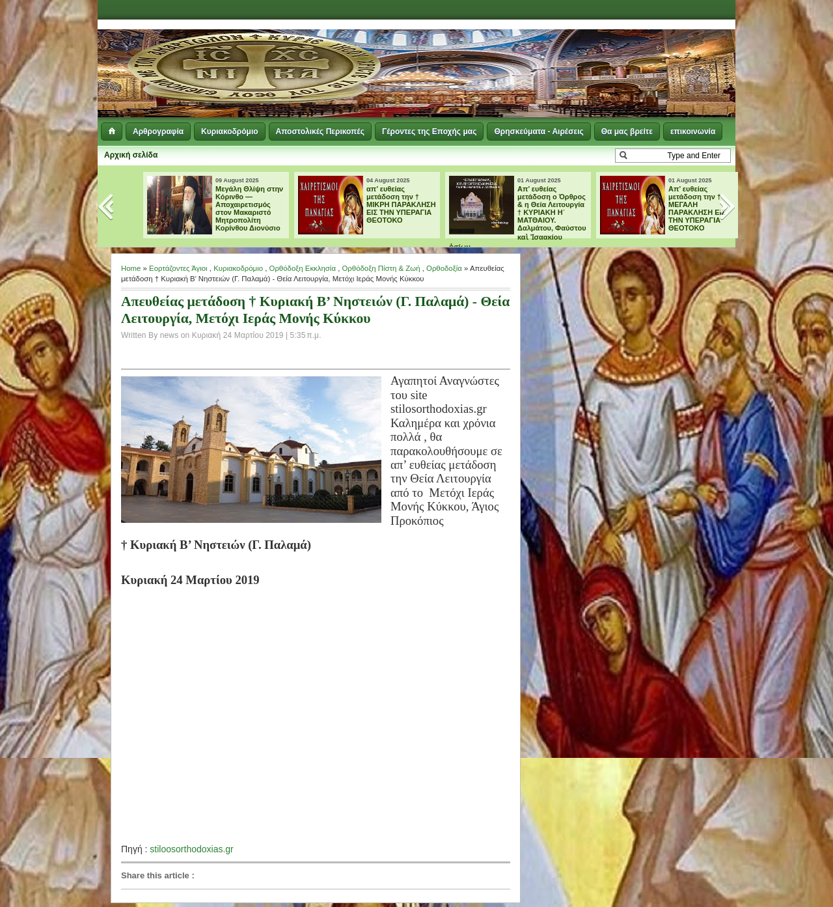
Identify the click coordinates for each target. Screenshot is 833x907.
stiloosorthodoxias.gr (191, 849)
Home (131, 268)
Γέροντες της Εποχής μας (429, 131)
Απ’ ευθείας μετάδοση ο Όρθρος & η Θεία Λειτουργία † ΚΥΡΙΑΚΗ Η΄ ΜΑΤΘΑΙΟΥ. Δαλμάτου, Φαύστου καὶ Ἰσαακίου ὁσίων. (517, 218)
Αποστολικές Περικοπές (320, 131)
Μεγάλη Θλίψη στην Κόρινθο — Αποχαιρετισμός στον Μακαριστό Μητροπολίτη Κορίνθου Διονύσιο (249, 208)
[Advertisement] (576, 52)
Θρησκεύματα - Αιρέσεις (538, 131)
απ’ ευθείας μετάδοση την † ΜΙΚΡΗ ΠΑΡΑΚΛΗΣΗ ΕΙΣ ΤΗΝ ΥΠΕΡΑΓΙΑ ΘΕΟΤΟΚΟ (401, 204)
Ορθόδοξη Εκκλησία (302, 268)
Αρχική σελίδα (130, 155)
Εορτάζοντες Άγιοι (178, 268)
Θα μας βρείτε (627, 131)
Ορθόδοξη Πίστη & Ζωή (381, 268)
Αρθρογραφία (158, 131)
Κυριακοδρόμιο (229, 131)
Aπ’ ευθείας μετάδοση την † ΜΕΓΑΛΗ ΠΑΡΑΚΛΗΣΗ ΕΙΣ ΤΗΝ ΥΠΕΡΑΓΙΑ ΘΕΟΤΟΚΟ (697, 208)
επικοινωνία (692, 131)
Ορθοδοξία (444, 268)
